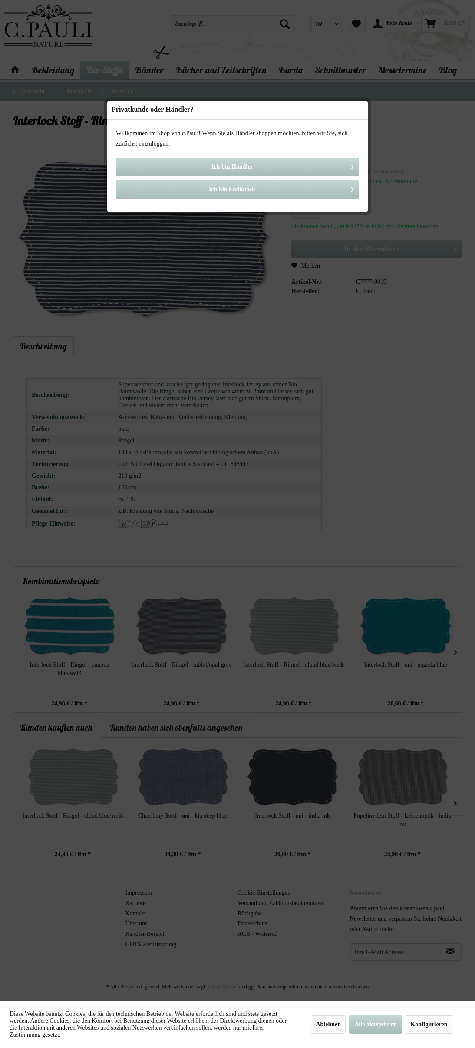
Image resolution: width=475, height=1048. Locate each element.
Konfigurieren (428, 1024)
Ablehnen (328, 1024)
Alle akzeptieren (375, 1024)
